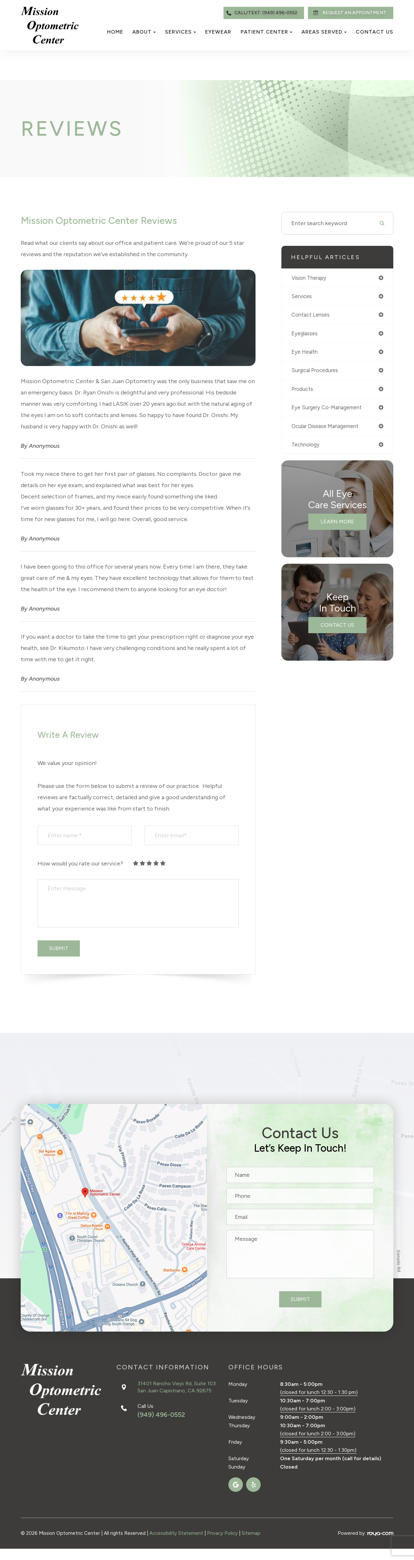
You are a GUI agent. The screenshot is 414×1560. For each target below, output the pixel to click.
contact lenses (311, 315)
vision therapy (310, 278)
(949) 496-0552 (161, 1415)
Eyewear (218, 32)
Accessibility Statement (176, 1533)
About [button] (144, 32)
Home (115, 32)
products (303, 391)
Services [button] (180, 32)
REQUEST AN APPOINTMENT (349, 13)
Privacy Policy (222, 1533)
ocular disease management (328, 429)
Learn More (337, 526)
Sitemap (251, 1533)
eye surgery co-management (329, 410)
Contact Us (374, 32)
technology (306, 448)
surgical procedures (316, 372)
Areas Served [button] (324, 32)
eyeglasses (305, 334)
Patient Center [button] (266, 32)
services (302, 296)
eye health (305, 353)
